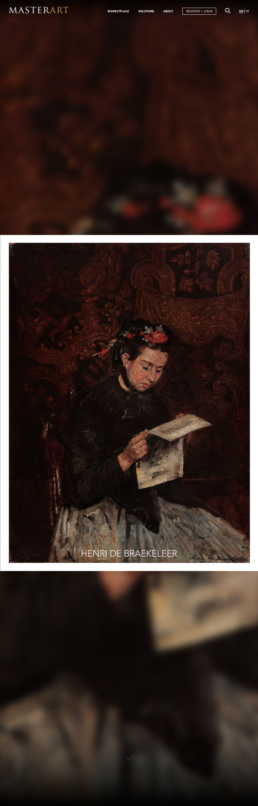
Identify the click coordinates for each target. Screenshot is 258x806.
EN (241, 11)
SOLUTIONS (146, 11)
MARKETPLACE (118, 11)
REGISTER (193, 11)
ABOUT (168, 11)
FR (247, 11)
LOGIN (208, 11)
